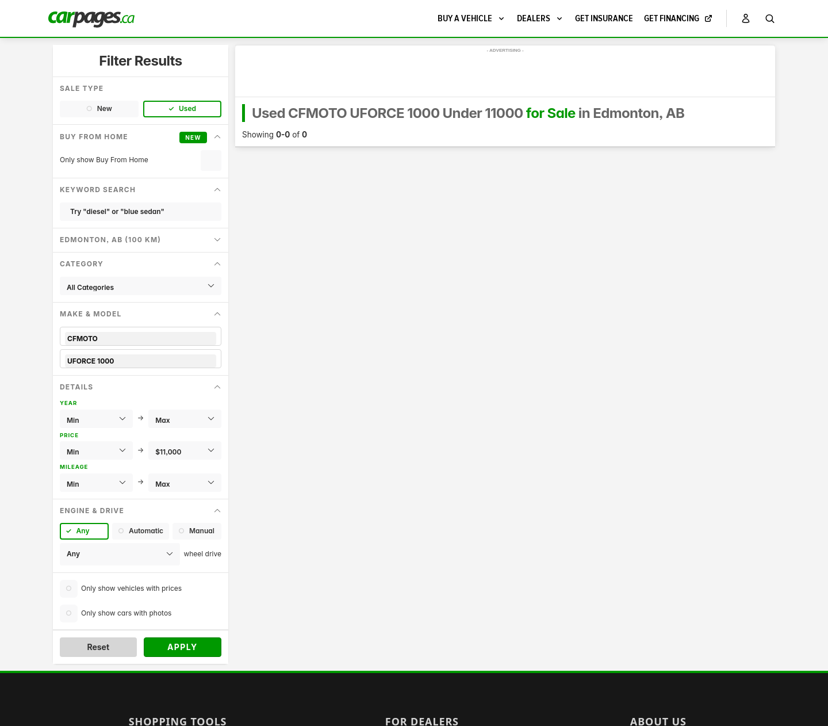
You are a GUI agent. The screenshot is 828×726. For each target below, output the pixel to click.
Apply (182, 647)
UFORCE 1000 (140, 361)
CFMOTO (140, 338)
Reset (98, 647)
